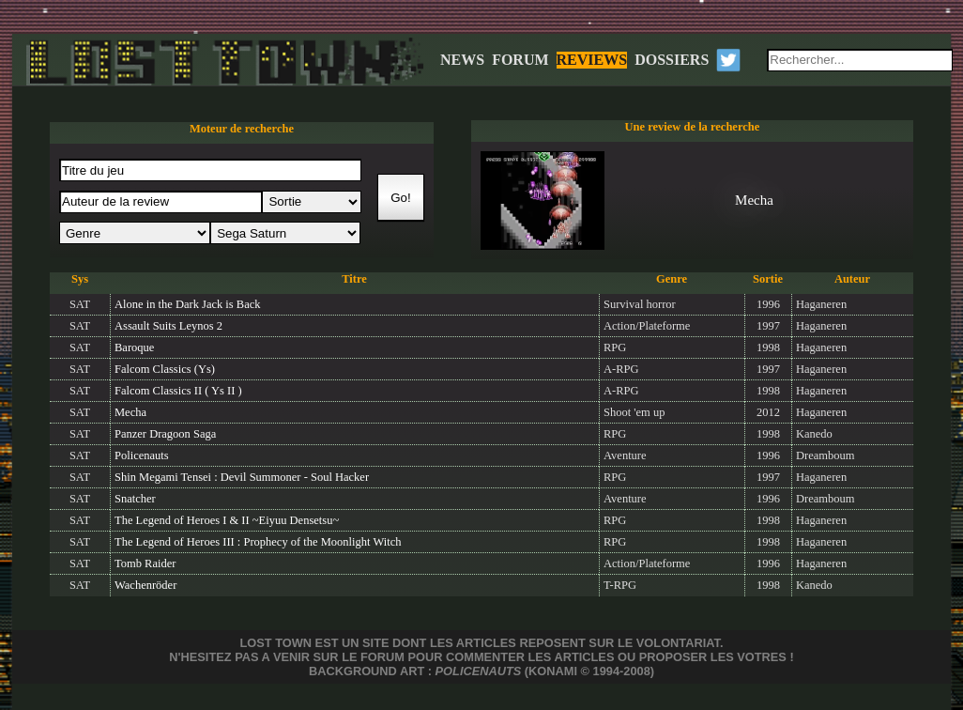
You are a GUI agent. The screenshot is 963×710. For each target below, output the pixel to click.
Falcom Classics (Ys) (165, 369)
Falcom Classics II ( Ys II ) (178, 390)
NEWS (462, 60)
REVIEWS (592, 60)
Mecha (130, 412)
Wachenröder (145, 585)
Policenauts (142, 455)
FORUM (520, 60)
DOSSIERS (671, 60)
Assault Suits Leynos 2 (168, 325)
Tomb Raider (145, 563)
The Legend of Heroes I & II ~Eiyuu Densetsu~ (227, 520)
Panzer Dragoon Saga (165, 433)
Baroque (134, 347)
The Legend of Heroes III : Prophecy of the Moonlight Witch (258, 541)
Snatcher (135, 498)
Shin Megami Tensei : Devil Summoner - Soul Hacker (242, 477)
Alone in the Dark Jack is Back (188, 304)
